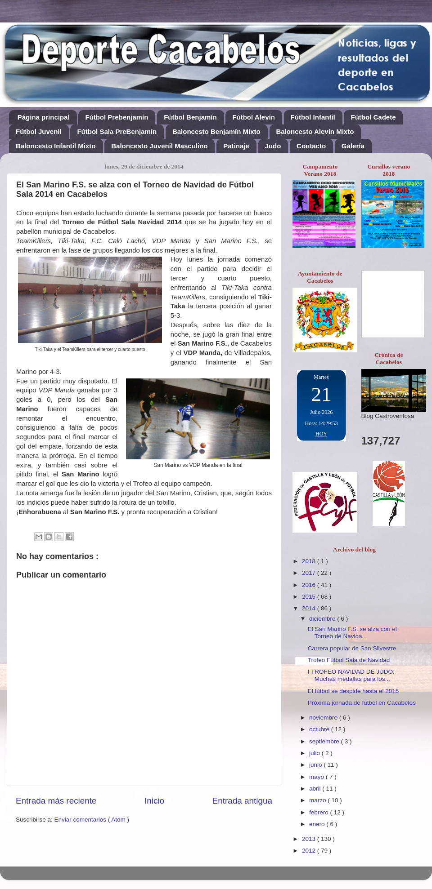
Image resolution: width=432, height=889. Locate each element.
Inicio (154, 800)
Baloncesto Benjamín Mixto (216, 131)
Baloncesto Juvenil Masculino (159, 146)
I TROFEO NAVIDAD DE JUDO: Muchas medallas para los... (351, 675)
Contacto (311, 146)
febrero (319, 812)
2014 (309, 608)
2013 (309, 839)
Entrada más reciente (56, 800)
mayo (317, 776)
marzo (318, 800)
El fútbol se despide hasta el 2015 (353, 691)
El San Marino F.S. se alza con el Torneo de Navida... (352, 633)
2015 (309, 596)
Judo (273, 146)
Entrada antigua (242, 800)
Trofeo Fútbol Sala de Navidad (349, 660)
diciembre (323, 618)
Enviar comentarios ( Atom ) (92, 819)
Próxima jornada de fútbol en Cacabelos (362, 702)
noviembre (324, 717)
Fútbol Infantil (313, 117)
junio (316, 764)
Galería (353, 146)
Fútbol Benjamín (190, 117)
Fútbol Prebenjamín (116, 117)
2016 (309, 585)
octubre (320, 729)
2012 (309, 850)
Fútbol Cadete (373, 117)
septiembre (325, 741)
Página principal (44, 117)
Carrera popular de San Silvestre (352, 648)
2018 (309, 561)
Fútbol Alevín (253, 117)
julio (315, 753)
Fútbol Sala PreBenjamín (117, 131)
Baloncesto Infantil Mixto (56, 146)
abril (315, 788)
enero (317, 824)
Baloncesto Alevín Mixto (315, 131)
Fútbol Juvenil (39, 131)
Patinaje (236, 146)
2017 (309, 572)
